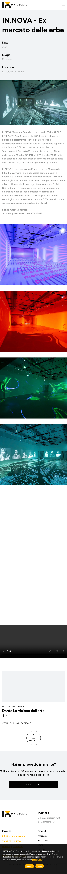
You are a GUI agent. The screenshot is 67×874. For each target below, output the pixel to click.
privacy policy (37, 860)
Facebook (42, 836)
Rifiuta (39, 866)
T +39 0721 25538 (11, 841)
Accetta (29, 866)
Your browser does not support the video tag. (33, 641)
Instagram (43, 841)
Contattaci (33, 784)
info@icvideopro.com (13, 836)
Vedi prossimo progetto (15, 723)
